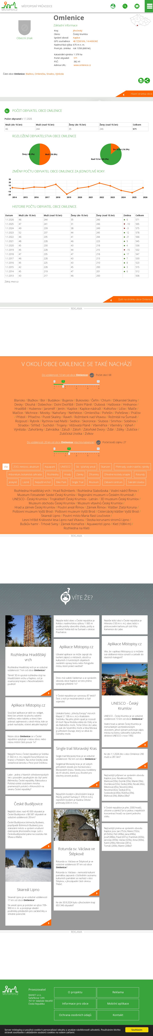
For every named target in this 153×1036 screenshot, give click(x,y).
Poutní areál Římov (71, 507)
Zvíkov (89, 433)
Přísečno (34, 417)
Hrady (67, 474)
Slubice (103, 421)
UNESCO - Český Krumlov (29, 499)
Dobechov (45, 404)
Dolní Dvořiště (63, 404)
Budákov (54, 400)
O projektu (75, 992)
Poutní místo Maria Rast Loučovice (86, 516)
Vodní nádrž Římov (124, 491)
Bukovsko (82, 400)
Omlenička (40, 73)
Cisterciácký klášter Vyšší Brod (118, 511)
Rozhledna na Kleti (76, 528)
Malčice (18, 413)
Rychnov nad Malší (54, 421)
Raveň (67, 417)
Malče (132, 409)
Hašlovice (114, 404)
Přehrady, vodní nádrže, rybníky (132, 466)
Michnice (32, 413)
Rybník (34, 421)
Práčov (136, 413)
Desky (18, 404)
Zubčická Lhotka (71, 433)
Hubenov (35, 409)
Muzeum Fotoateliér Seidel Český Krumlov (46, 495)
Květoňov (110, 409)
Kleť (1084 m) (122, 524)
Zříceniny (94, 474)
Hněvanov (130, 404)
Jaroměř (49, 409)
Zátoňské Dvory (94, 429)
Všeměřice (100, 425)
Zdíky (120, 429)
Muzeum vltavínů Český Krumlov (100, 503)
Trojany (61, 425)
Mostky (45, 413)
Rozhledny (53, 474)
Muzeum (94, 482)
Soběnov (130, 421)
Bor (42, 400)
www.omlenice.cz (82, 65)
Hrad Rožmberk (64, 491)
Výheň (129, 425)
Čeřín (95, 400)
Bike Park (61, 482)
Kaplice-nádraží (90, 409)
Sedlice (75, 421)
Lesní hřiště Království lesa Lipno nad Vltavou (53, 520)
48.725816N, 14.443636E (85, 41)
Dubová (99, 404)
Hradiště (20, 409)
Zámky (79, 474)
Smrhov (116, 421)
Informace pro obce (75, 1003)
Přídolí (20, 417)
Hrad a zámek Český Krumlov (35, 507)
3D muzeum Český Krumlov (119, 499)
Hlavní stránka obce (141, 93)
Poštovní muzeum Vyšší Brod (33, 511)
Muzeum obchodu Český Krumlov (52, 503)
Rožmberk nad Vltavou (90, 417)
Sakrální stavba (136, 482)
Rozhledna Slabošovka (92, 491)
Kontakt (118, 1015)
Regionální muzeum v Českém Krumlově (106, 495)
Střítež (35, 425)
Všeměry (116, 425)
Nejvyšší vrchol (43, 482)
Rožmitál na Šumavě (122, 417)
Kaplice (76, 37)
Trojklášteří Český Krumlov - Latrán (74, 499)
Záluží (66, 429)
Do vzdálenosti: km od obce (65, 375)
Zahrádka (52, 429)
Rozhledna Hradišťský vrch (32, 491)
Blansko (19, 400)
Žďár (110, 429)
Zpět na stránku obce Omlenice (135, 299)
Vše (6, 466)
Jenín (61, 409)
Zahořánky (35, 429)
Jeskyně (13, 482)
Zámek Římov (96, 507)
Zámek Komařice (72, 524)
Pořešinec (122, 413)
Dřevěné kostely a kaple (117, 474)
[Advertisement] (76, 333)
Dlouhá (30, 404)
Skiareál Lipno (50, 516)
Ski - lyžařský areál (85, 466)
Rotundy (140, 474)
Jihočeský (77, 30)
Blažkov (30, 73)
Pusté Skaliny (52, 417)
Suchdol (48, 425)
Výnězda (59, 73)
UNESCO (65, 466)
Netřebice (75, 413)
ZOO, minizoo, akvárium (26, 466)
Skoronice (89, 421)
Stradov (50, 73)
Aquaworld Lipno (98, 524)
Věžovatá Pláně (79, 425)
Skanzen (105, 466)
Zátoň (77, 429)
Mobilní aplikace (118, 1003)
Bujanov (67, 400)
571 (75, 58)
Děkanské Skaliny (125, 400)
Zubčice (132, 429)
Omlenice (69, 17)
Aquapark (50, 466)
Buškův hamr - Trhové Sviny (39, 524)
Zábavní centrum (113, 482)
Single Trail (77, 482)
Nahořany (59, 413)
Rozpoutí (21, 421)
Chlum (106, 400)
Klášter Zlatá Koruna (122, 507)
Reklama (118, 992)
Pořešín (107, 413)
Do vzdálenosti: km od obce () (60, 442)
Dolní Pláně (84, 404)
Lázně (25, 482)
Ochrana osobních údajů (75, 1015)
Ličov (122, 409)
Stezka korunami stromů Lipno (108, 520)
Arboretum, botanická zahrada (25, 474)
